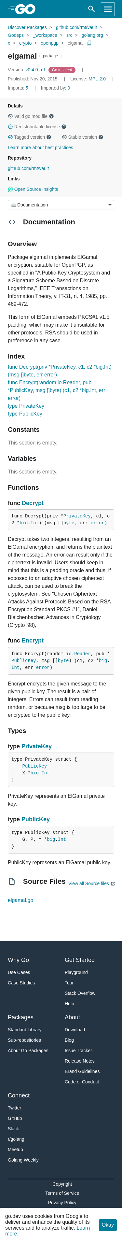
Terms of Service (62, 1193)
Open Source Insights (33, 189)
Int (35, 523)
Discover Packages (27, 27)
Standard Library (25, 1029)
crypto (25, 43)
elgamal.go (20, 900)
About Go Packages (28, 1050)
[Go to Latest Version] (62, 69)
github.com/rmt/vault (76, 27)
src (69, 35)
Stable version (82, 137)
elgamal (76, 43)
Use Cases (19, 972)
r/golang (16, 1139)
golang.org (92, 35)
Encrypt (33, 640)
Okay (108, 1225)
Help (69, 1003)
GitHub (15, 1118)
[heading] (27, 9)
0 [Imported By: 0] (55, 88)
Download (75, 1029)
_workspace (45, 35)
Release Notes (80, 1061)
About (72, 1017)
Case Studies (21, 982)
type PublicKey (25, 413)
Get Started (80, 960)
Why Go (18, 960)
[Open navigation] (107, 9)
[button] (10, 116)
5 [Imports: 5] (18, 88)
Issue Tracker (78, 1050)
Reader (82, 653)
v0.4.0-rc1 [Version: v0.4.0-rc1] (27, 69)
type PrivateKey (26, 406)
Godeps (16, 35)
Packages (21, 1017)
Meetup (15, 1149)
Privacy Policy (62, 1202)
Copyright (62, 1184)
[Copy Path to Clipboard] (89, 43)
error (97, 523)
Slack (13, 1128)
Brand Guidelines (82, 1071)
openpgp (50, 43)
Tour (69, 982)
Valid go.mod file (31, 116)
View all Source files (88, 883)
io (69, 653)
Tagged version (29, 137)
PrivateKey (77, 516)
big (24, 523)
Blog (69, 1040)
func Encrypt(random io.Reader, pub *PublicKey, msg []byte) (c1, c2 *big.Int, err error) (56, 390)
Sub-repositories (24, 1040)
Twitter (14, 1107)
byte (69, 523)
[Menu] (61, 204)
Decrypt (33, 503)
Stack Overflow (80, 993)
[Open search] (91, 9)
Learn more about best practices (40, 147)
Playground (76, 972)
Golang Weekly (23, 1160)
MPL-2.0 (97, 78)
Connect (19, 1095)
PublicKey (23, 660)
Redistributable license (37, 126)
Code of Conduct (82, 1081)
